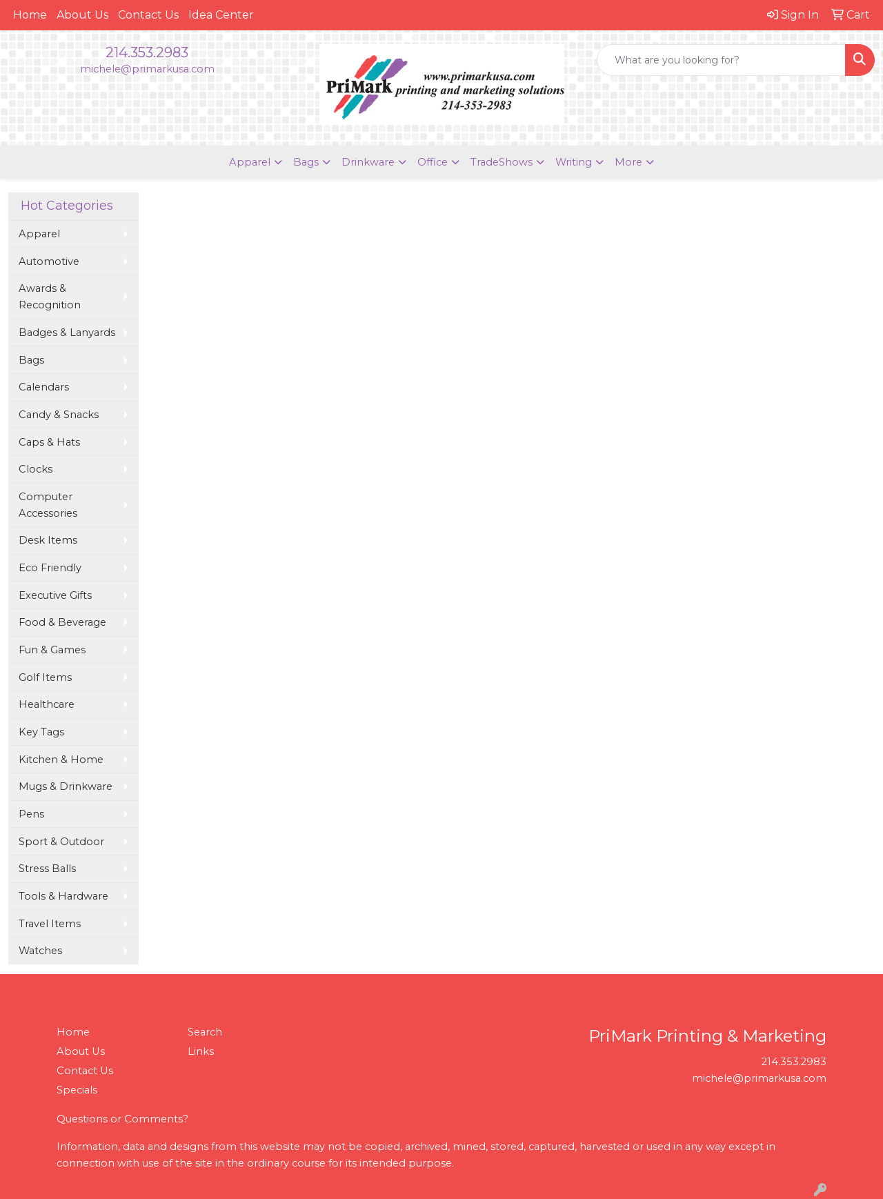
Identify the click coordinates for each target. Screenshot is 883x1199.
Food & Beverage (62, 622)
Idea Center (221, 14)
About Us (82, 14)
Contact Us (148, 14)
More (628, 162)
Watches (40, 950)
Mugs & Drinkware (65, 786)
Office (432, 162)
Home (30, 14)
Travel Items (50, 924)
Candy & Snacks (59, 414)
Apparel (249, 162)
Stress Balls (47, 868)
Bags (306, 162)
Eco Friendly (50, 568)
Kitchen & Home (61, 759)
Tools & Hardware (63, 896)
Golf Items (45, 677)
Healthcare (47, 704)
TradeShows (501, 162)
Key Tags (41, 732)
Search (205, 1032)
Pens (31, 814)
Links (201, 1051)
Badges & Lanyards (67, 332)
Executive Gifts (55, 595)
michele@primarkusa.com (147, 69)
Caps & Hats (49, 442)
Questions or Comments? (122, 1119)
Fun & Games (52, 650)
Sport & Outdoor (61, 841)
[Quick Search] (721, 60)
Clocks (35, 469)
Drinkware (368, 162)
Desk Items (48, 540)
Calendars (44, 387)
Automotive (49, 261)
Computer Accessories (48, 504)
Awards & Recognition (50, 296)
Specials (77, 1090)
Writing (573, 162)
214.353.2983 (147, 52)
